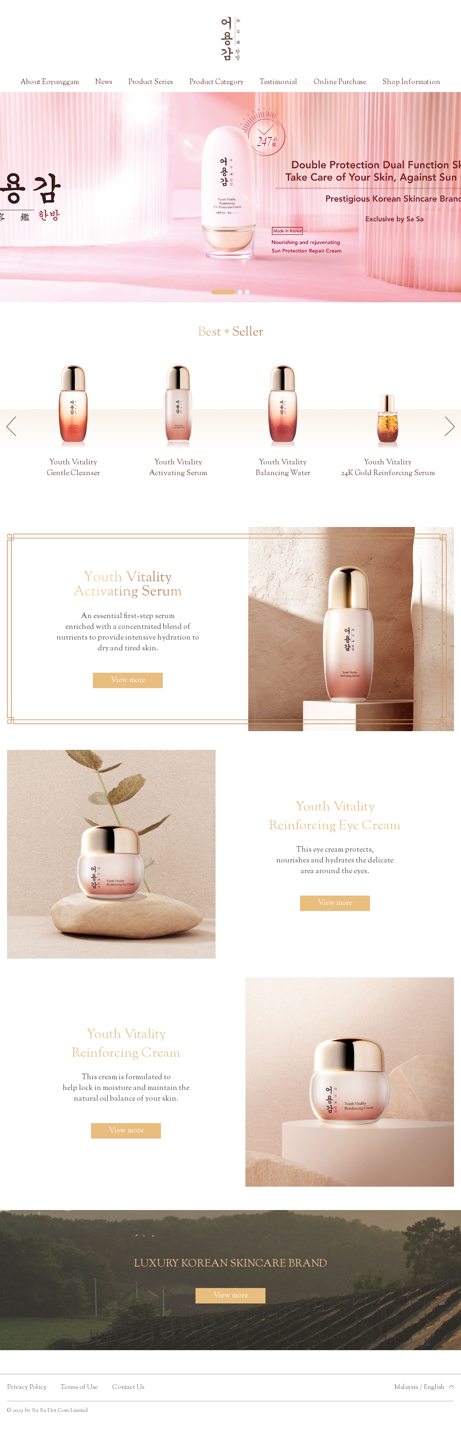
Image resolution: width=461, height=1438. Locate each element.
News (103, 82)
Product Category (216, 82)
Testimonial (278, 82)
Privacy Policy (27, 1387)
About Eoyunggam (50, 82)
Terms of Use (79, 1387)
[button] (223, 292)
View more (128, 680)
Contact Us (128, 1387)
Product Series (150, 82)
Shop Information (411, 82)
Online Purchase (340, 82)
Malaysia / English (419, 1387)
